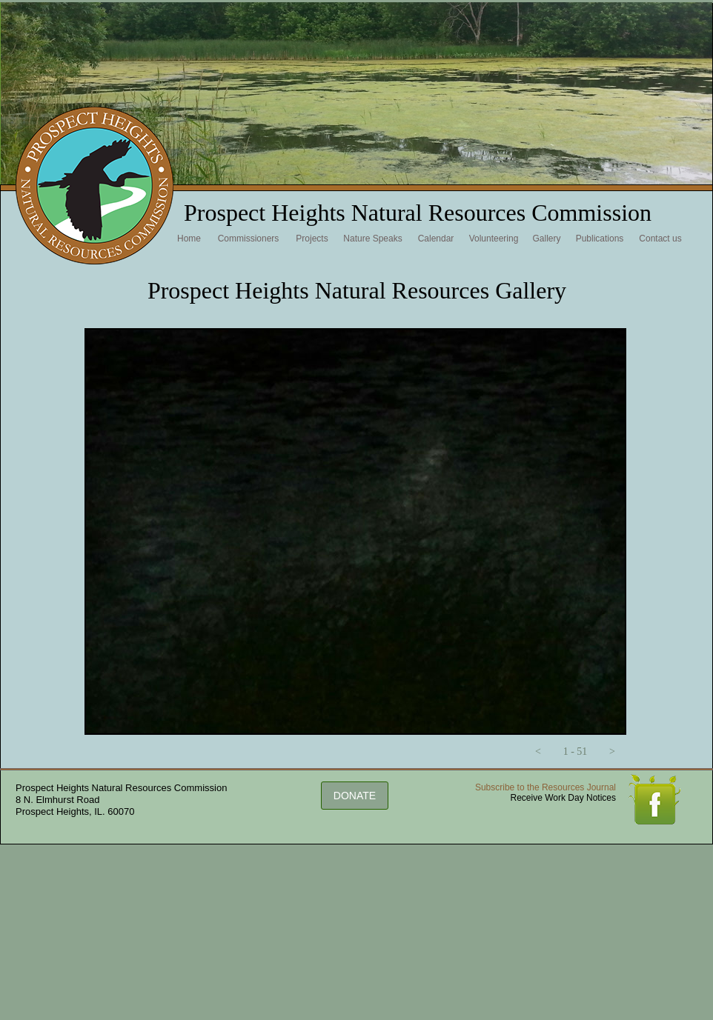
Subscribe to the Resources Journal (545, 787)
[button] (538, 752)
